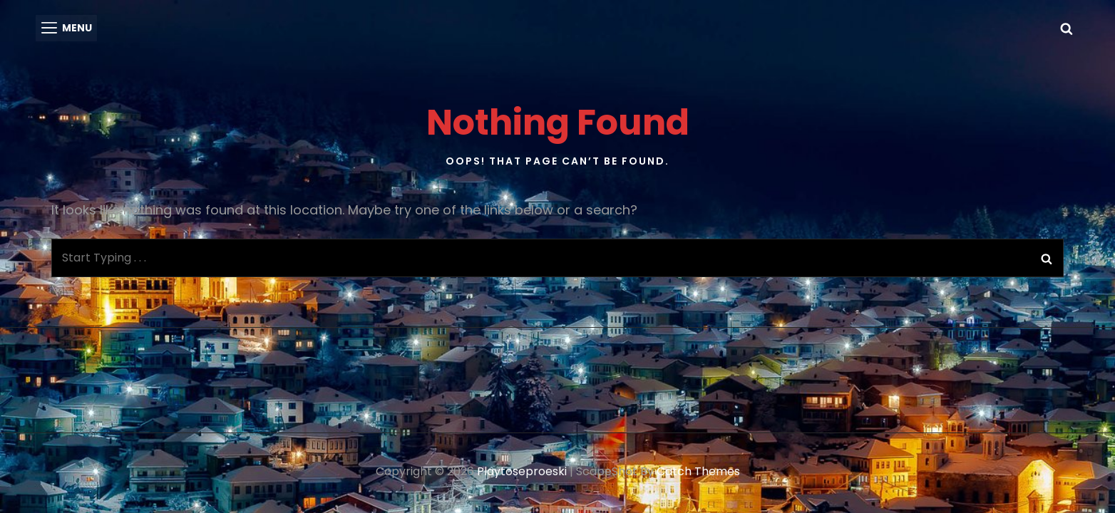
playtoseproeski (522, 471)
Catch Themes (698, 471)
